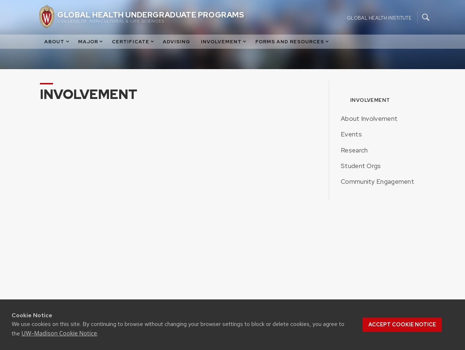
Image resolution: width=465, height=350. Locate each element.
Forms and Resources (292, 42)
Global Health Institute (379, 18)
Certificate (133, 42)
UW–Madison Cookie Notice (59, 333)
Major (91, 42)
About (57, 42)
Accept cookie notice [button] (402, 324)
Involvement (224, 42)
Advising (176, 42)
